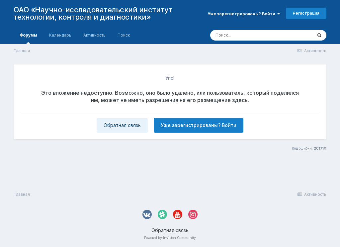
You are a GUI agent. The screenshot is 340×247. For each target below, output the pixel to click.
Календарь (60, 35)
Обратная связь (122, 125)
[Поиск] (248, 35)
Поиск (124, 35)
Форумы (28, 38)
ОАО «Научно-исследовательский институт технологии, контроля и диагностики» (93, 13)
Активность (94, 35)
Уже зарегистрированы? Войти (244, 13)
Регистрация (306, 13)
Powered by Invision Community (170, 238)
